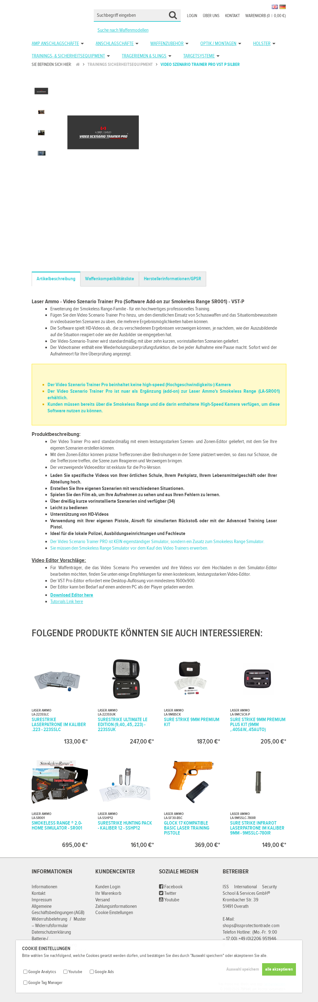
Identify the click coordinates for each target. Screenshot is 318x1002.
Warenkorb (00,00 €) (265, 15)
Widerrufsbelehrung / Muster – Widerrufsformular (59, 922)
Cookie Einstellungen (114, 913)
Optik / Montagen (218, 44)
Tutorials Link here (66, 602)
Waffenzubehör (167, 44)
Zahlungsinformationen (116, 906)
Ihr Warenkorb (108, 893)
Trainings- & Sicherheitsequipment (68, 56)
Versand (102, 900)
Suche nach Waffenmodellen (123, 30)
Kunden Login (107, 887)
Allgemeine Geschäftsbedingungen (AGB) (58, 910)
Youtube (169, 900)
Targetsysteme (199, 56)
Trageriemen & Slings (144, 56)
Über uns (211, 15)
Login (192, 15)
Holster (261, 44)
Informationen (44, 887)
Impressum (42, 900)
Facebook (171, 887)
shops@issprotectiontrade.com (251, 926)
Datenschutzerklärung (51, 932)
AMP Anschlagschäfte (55, 44)
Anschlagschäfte (115, 44)
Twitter (167, 893)
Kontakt (232, 15)
